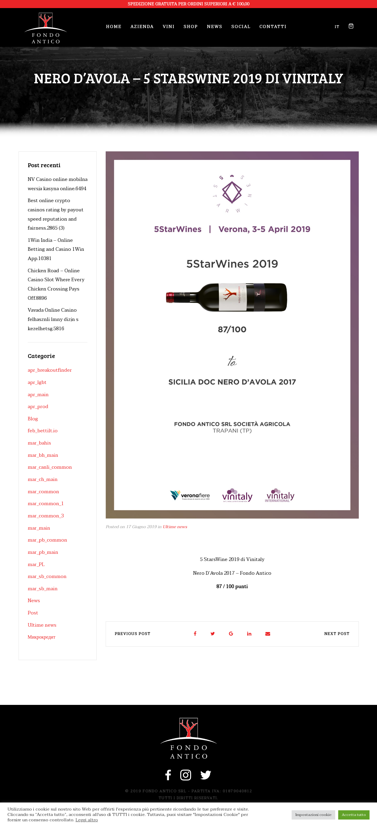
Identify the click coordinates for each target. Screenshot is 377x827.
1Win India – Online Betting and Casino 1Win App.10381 (56, 249)
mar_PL (36, 564)
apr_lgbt (37, 382)
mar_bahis (39, 443)
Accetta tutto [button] (354, 814)
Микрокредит (42, 637)
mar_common (43, 492)
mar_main (39, 528)
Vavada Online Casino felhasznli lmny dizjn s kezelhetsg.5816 (53, 319)
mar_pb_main (43, 552)
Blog (33, 419)
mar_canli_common (50, 467)
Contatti (273, 26)
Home (113, 26)
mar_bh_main (43, 455)
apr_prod (38, 406)
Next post (337, 634)
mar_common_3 (46, 516)
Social (240, 26)
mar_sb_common (47, 576)
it (337, 27)
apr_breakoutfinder (50, 370)
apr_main (38, 395)
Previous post (132, 634)
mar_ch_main (43, 479)
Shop (191, 26)
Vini (169, 26)
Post (33, 613)
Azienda (142, 26)
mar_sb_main (43, 589)
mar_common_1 (46, 503)
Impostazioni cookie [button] (313, 814)
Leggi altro (87, 820)
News (214, 26)
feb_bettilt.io (43, 431)
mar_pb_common (47, 540)
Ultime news (175, 526)
